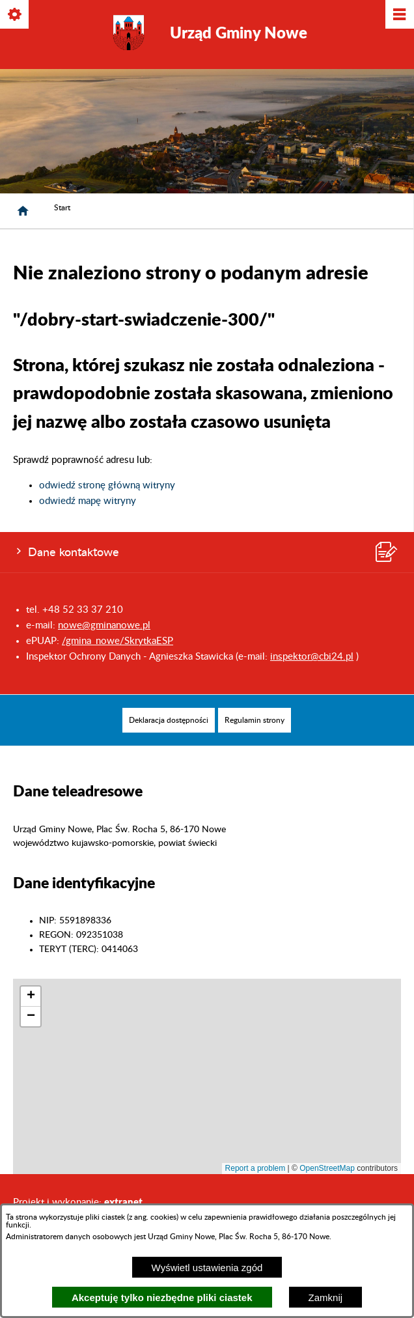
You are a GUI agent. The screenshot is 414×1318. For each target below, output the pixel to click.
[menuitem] (168, 720)
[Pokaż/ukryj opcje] (15, 15)
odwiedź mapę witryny (87, 501)
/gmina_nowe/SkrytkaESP (117, 641)
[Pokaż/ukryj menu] (398, 15)
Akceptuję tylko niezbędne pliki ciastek (162, 1297)
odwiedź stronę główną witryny (107, 485)
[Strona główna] (23, 211)
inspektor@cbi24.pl (311, 657)
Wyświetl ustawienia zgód (207, 1267)
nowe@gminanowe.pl (104, 625)
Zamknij (326, 1297)
